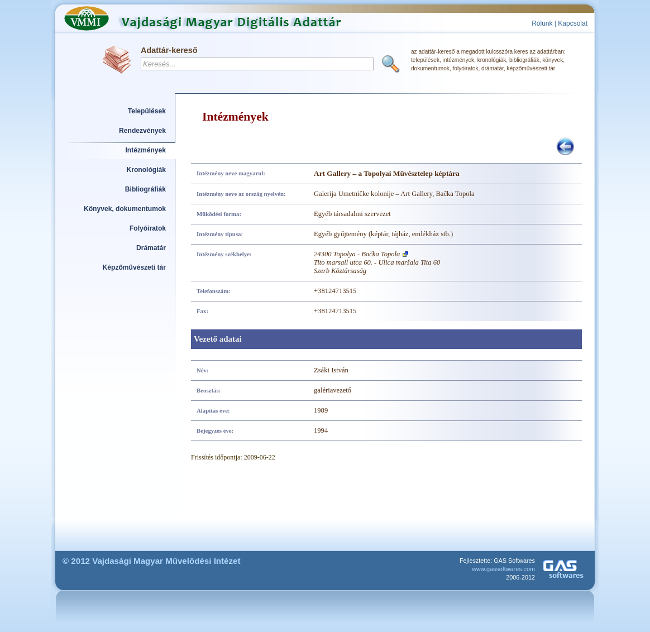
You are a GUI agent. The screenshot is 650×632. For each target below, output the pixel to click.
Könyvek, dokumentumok (125, 209)
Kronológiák (146, 170)
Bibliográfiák (145, 189)
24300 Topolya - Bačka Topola (357, 254)
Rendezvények (142, 131)
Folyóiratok (148, 228)
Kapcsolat (572, 23)
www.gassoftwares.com (503, 569)
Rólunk (542, 23)
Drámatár (151, 248)
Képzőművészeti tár (134, 267)
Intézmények (146, 150)
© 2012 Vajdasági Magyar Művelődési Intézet (152, 561)
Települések (147, 111)
